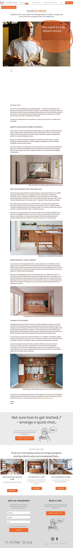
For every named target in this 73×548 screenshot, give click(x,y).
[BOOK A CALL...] (69, 2)
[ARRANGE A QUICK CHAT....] (24, 438)
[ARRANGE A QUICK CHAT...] (55, 513)
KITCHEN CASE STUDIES (36, 449)
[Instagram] (53, 539)
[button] (46, 544)
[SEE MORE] (12, 490)
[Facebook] (57, 539)
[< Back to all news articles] (8, 7)
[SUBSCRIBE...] (18, 530)
